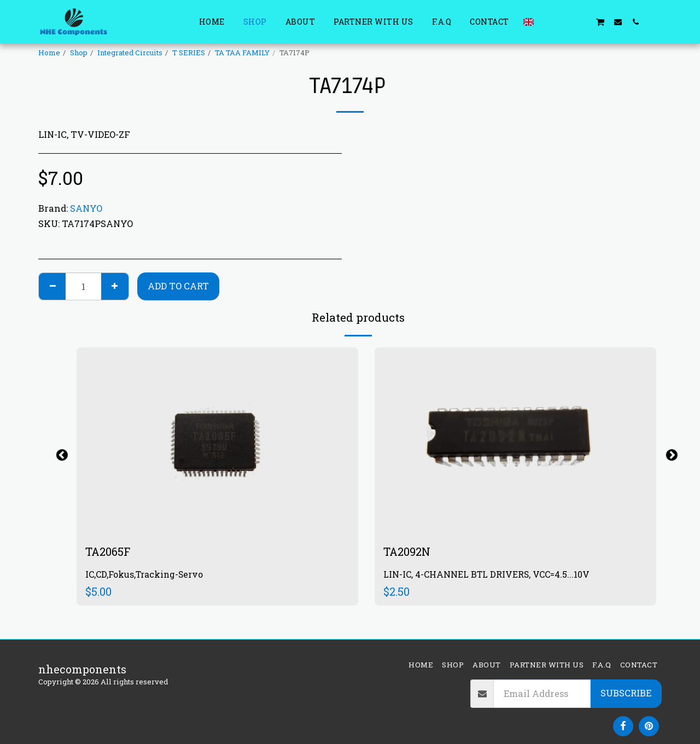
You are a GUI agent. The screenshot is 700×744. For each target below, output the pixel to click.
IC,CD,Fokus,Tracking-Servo (144, 574)
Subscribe (625, 693)
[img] (217, 441)
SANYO (86, 208)
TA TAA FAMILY (242, 52)
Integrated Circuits (129, 52)
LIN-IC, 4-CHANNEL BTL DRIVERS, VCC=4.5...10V (486, 574)
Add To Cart (178, 286)
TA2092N (406, 551)
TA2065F (107, 551)
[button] (547, 22)
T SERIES (188, 52)
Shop (79, 52)
